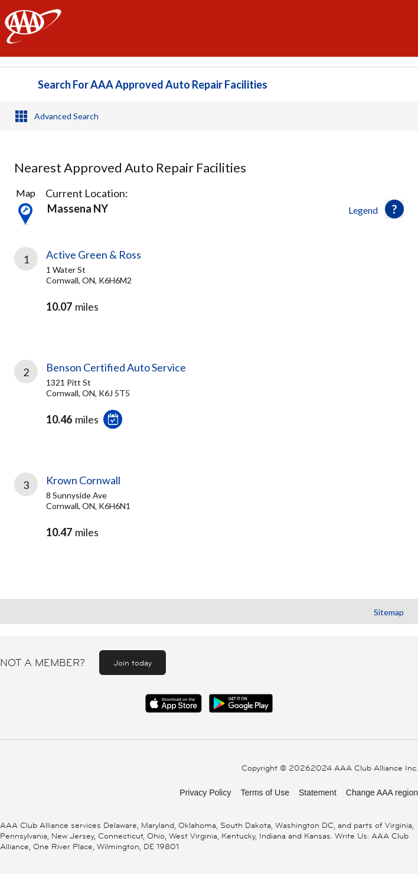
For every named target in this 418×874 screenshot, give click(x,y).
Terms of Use (264, 792)
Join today (132, 662)
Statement (318, 792)
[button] (394, 209)
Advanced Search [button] (66, 116)
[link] (209, 290)
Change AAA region (382, 792)
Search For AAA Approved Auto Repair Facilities (152, 84)
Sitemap (389, 612)
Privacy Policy (205, 792)
